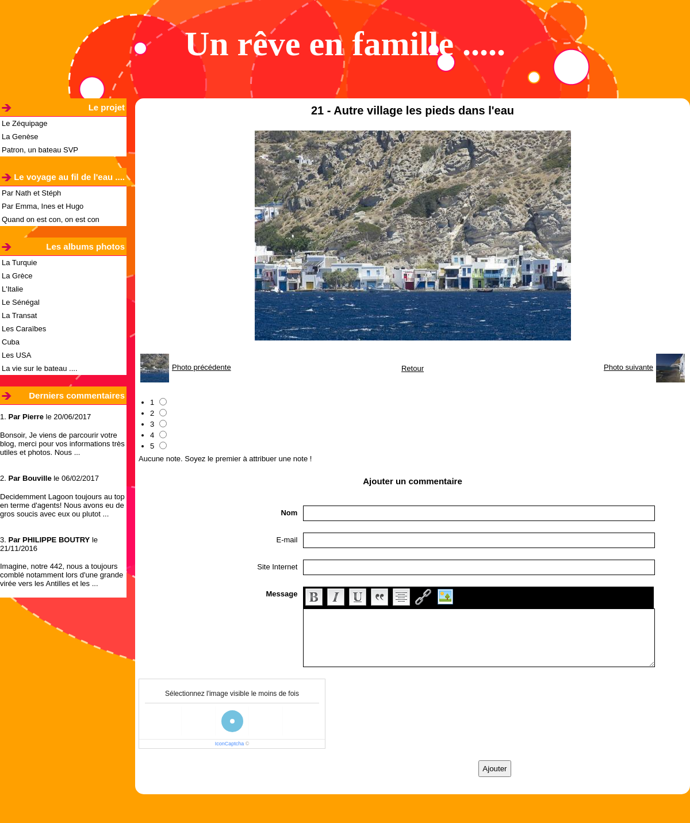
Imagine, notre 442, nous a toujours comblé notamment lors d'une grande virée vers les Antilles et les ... (61, 575)
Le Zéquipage (25, 123)
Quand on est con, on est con (50, 219)
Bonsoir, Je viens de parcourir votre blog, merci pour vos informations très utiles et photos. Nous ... (62, 444)
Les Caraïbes (24, 328)
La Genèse (20, 136)
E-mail (287, 539)
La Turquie (19, 262)
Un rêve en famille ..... (345, 44)
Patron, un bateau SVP (40, 150)
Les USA (16, 355)
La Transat (19, 315)
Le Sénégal (21, 302)
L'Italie (12, 289)
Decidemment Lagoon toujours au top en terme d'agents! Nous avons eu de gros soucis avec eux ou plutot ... (62, 505)
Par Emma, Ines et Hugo (42, 206)
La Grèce (17, 275)
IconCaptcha (229, 744)
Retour (412, 368)
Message (281, 594)
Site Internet (277, 566)
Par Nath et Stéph (31, 193)
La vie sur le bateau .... (40, 368)
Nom (289, 512)
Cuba (11, 342)
